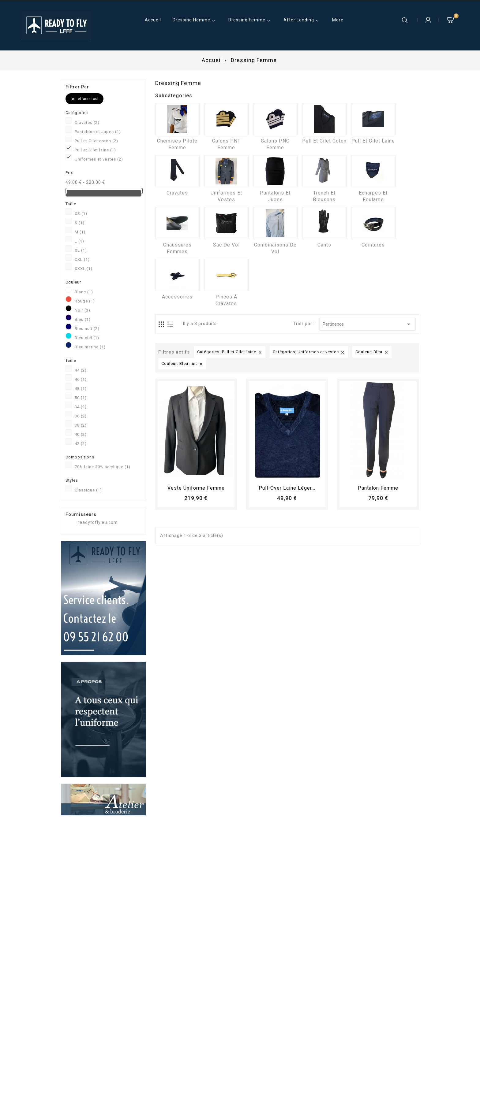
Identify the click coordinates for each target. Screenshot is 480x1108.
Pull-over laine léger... (287, 488)
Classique (88, 490)
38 (81, 425)
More (337, 19)
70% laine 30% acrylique (102, 467)
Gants (324, 245)
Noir (82, 310)
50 (81, 397)
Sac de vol (226, 245)
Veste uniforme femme (196, 488)
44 (81, 370)
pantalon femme (378, 488)
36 (81, 416)
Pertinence (367, 324)
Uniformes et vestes (99, 159)
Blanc (84, 292)
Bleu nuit (87, 328)
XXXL (83, 268)
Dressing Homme (195, 20)
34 (81, 407)
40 (81, 434)
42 (81, 443)
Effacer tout (84, 99)
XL (81, 250)
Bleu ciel (87, 337)
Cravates (87, 122)
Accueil (153, 19)
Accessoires (177, 297)
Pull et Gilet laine (95, 150)
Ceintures (373, 245)
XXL (82, 259)
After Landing (302, 20)
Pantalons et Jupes (98, 131)
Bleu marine (90, 347)
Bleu (83, 319)
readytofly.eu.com (98, 522)
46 (81, 379)
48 (81, 388)
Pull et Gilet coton (96, 141)
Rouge (85, 301)
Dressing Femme (250, 20)
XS (81, 213)
